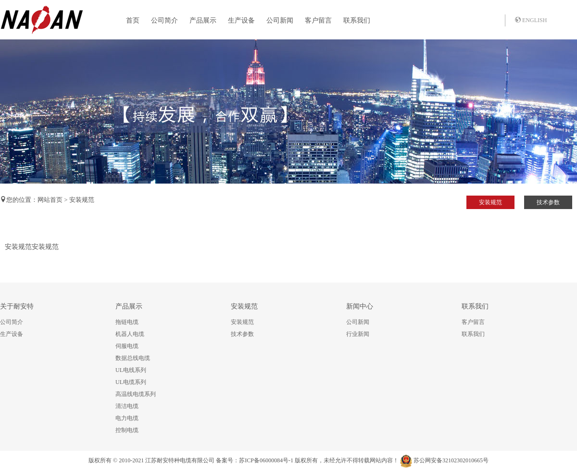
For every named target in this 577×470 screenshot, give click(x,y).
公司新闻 (279, 20)
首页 (132, 20)
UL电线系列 (130, 370)
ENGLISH (531, 20)
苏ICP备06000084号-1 (266, 460)
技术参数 (548, 202)
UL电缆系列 (130, 382)
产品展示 (202, 20)
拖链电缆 (126, 322)
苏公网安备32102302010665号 (451, 460)
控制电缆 (126, 430)
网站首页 (50, 199)
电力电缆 (126, 418)
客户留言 (318, 20)
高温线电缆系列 (135, 394)
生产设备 (241, 20)
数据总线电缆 (132, 358)
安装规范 (490, 202)
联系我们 (356, 20)
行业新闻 (357, 334)
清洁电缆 (126, 406)
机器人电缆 (129, 334)
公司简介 (164, 20)
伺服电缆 (126, 346)
